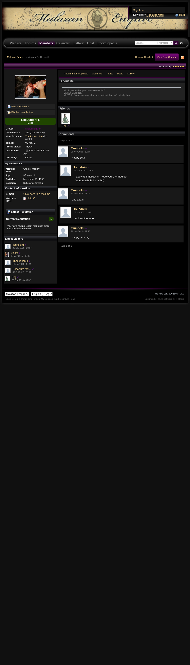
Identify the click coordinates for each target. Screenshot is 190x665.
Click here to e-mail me (36, 193)
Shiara (14, 252)
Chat (90, 43)
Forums (30, 43)
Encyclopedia (107, 43)
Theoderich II (20, 260)
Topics (109, 73)
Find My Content (18, 106)
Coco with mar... (22, 268)
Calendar (63, 43)
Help (180, 15)
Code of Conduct (144, 57)
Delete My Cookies (43, 299)
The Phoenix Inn (34, 136)
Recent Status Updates (76, 73)
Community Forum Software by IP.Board (164, 299)
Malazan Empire (15, 57)
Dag (14, 277)
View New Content (166, 57)
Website (15, 43)
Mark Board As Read (64, 299)
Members (46, 43)
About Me (97, 73)
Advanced (181, 43)
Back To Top (12, 299)
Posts (120, 73)
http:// (31, 198)
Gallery (78, 43)
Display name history (20, 112)
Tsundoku (18, 244)
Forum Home (25, 299)
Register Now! (155, 14)
